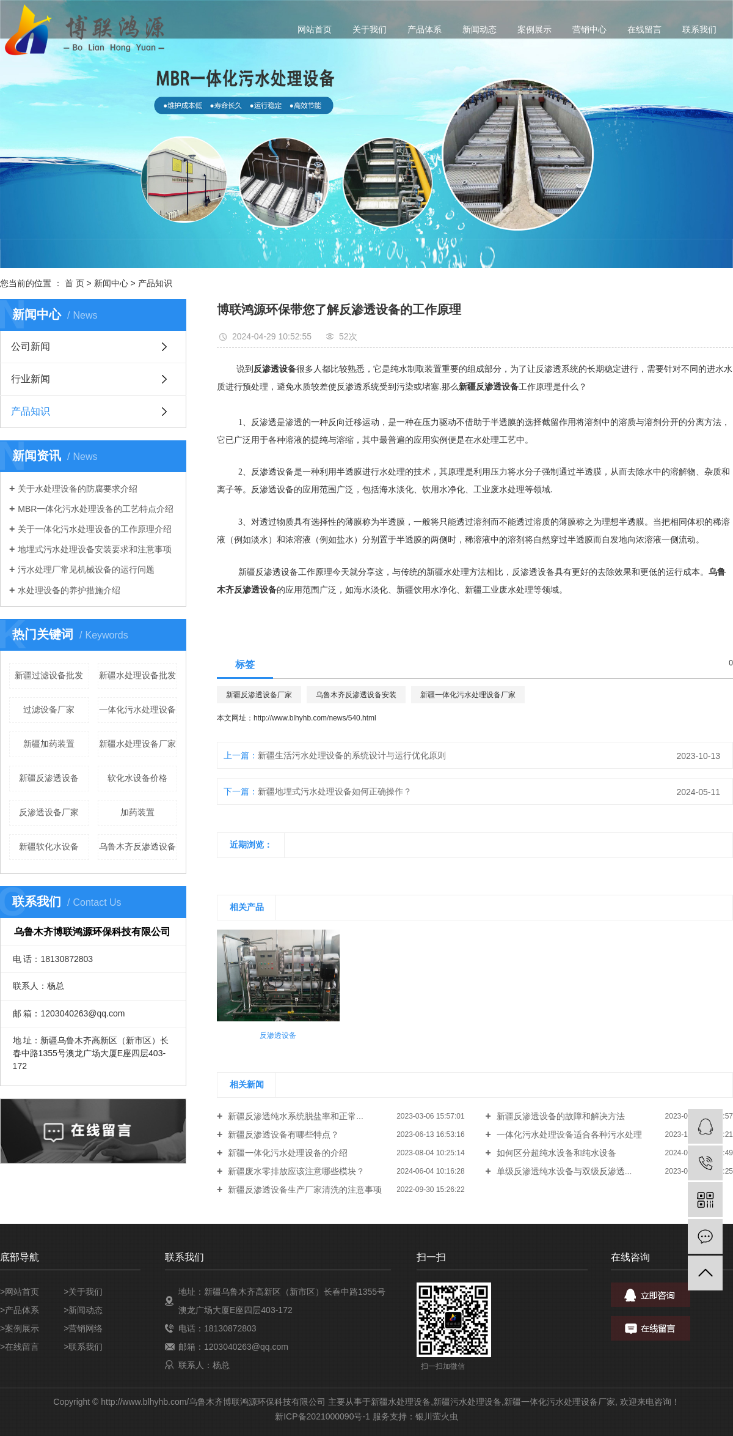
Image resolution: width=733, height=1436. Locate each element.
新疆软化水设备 (49, 846)
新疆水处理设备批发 (137, 675)
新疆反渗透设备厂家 (259, 694)
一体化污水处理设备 (137, 709)
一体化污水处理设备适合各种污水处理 (568, 1134)
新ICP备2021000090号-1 (322, 1416)
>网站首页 (19, 1292)
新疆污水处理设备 (467, 1402)
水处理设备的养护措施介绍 (69, 590)
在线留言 (644, 29)
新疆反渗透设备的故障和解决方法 (559, 1116)
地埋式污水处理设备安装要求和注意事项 (95, 549)
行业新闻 (30, 379)
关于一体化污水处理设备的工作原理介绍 (95, 529)
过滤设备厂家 (49, 709)
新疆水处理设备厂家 (137, 744)
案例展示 (534, 29)
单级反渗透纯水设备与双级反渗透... (563, 1171)
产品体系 (424, 29)
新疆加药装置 (49, 744)
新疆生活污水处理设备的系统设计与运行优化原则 (352, 755)
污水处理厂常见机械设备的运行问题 (86, 569)
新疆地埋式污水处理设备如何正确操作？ (335, 791)
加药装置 (137, 812)
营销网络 (85, 1328)
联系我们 (699, 29)
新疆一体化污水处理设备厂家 (468, 694)
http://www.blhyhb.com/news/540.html (314, 718)
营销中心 (589, 29)
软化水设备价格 (137, 778)
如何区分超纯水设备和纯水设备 (555, 1153)
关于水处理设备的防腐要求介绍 (77, 489)
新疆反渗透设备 (49, 778)
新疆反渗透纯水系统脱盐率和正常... (294, 1116)
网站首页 (314, 29)
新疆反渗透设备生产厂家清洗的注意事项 (303, 1189)
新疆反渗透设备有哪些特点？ (282, 1134)
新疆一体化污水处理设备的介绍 (286, 1153)
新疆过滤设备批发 (49, 675)
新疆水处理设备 (401, 1402)
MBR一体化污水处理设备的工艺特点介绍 (95, 509)
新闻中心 (111, 283)
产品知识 (155, 283)
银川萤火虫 (436, 1416)
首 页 (74, 283)
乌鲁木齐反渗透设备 (137, 846)
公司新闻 (30, 346)
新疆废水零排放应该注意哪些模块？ (295, 1171)
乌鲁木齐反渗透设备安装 (356, 694)
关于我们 (369, 29)
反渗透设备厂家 (49, 812)
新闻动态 (479, 29)
